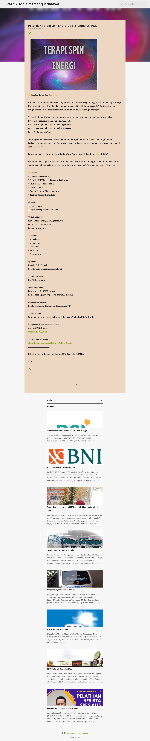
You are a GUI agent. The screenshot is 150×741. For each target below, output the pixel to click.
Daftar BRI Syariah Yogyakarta (58, 629)
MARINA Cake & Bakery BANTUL (59, 669)
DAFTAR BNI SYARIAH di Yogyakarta (61, 467)
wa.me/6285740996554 (38, 332)
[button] (29, 33)
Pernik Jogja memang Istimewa (32, 4)
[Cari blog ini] (136, 4)
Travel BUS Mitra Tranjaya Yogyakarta (61, 550)
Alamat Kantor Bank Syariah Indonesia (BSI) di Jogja (67, 431)
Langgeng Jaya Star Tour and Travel (61, 590)
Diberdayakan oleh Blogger (75, 733)
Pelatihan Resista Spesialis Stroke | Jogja (62, 708)
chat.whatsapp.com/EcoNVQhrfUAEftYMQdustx (50, 343)
